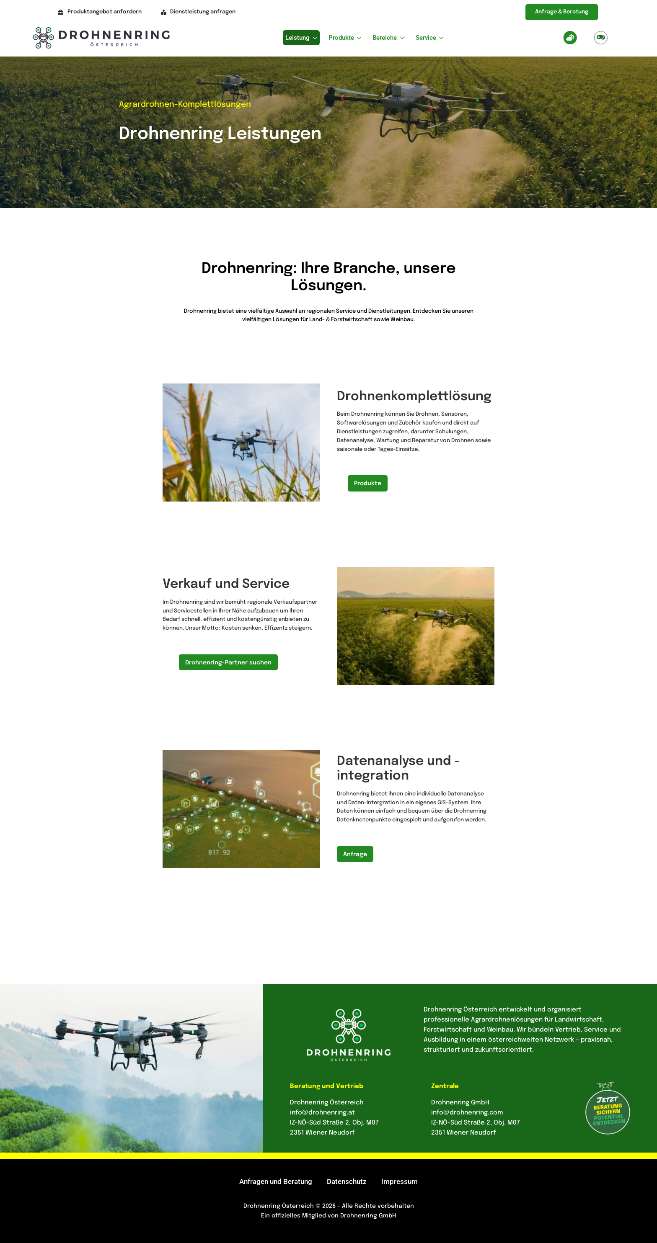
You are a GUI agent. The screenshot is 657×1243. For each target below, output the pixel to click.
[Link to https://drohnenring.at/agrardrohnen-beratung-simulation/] (601, 38)
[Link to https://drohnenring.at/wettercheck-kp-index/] (570, 37)
